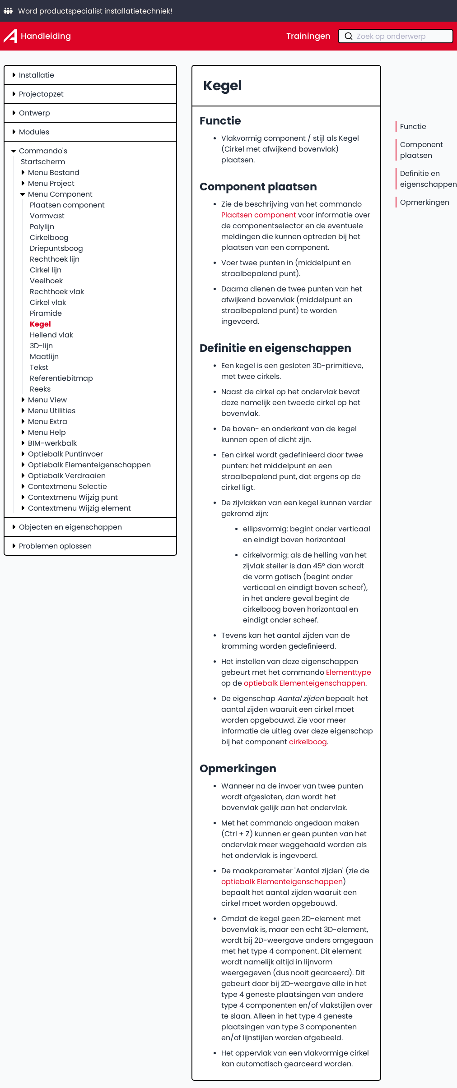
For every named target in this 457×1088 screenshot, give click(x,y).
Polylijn (42, 226)
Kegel (40, 323)
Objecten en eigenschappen (70, 526)
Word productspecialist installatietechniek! (88, 10)
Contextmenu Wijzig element (79, 508)
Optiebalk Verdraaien (67, 475)
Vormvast (47, 215)
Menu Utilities (51, 410)
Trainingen (308, 36)
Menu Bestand (53, 172)
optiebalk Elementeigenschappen (304, 683)
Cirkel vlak (48, 302)
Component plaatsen (421, 150)
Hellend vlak (51, 334)
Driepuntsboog (56, 248)
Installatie (36, 74)
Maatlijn (44, 356)
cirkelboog (308, 741)
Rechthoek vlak (57, 291)
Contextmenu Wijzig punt (73, 497)
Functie (413, 126)
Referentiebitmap (61, 378)
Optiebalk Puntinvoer (65, 453)
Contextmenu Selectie (67, 486)
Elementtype (348, 672)
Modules (34, 131)
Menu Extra (47, 421)
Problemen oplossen (55, 545)
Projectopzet (41, 93)
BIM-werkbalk (52, 443)
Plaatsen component (67, 204)
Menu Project (51, 183)
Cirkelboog (49, 237)
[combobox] (395, 36)
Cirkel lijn (45, 269)
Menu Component (60, 194)
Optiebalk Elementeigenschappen (89, 464)
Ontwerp (34, 112)
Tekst (39, 367)
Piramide (46, 313)
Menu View (47, 399)
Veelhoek (46, 280)
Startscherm (43, 161)
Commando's (43, 150)
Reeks (40, 388)
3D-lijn (41, 345)
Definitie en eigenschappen (428, 179)
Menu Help (47, 432)
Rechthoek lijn (54, 259)
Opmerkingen (424, 202)
